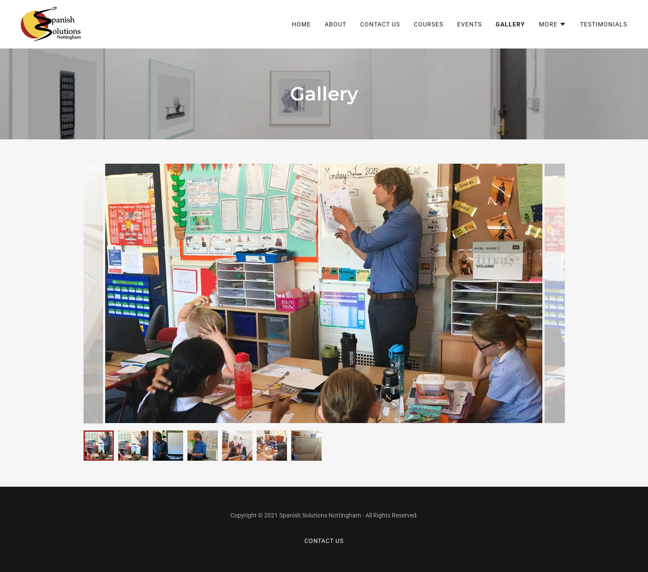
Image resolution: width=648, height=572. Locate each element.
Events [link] (469, 24)
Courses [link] (428, 24)
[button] (552, 24)
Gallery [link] (510, 24)
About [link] (335, 24)
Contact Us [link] (380, 24)
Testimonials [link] (603, 24)
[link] (51, 23)
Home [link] (301, 24)
